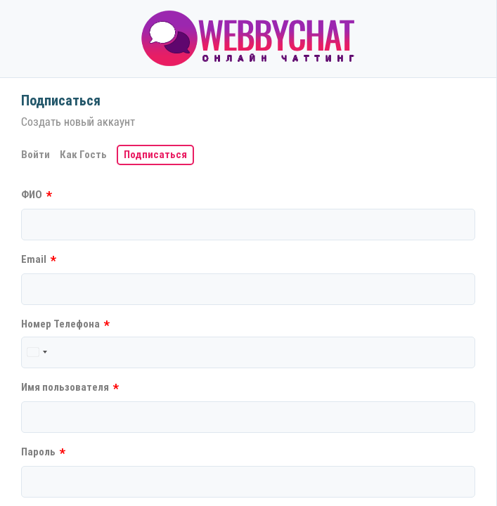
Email (38, 260)
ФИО (36, 195)
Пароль (43, 452)
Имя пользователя (70, 388)
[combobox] (36, 352)
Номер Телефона (65, 325)
